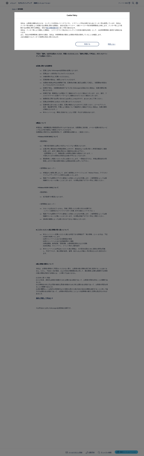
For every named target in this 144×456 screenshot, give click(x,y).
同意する (87, 44)
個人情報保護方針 (52, 28)
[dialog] (72, 228)
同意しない (111, 44)
